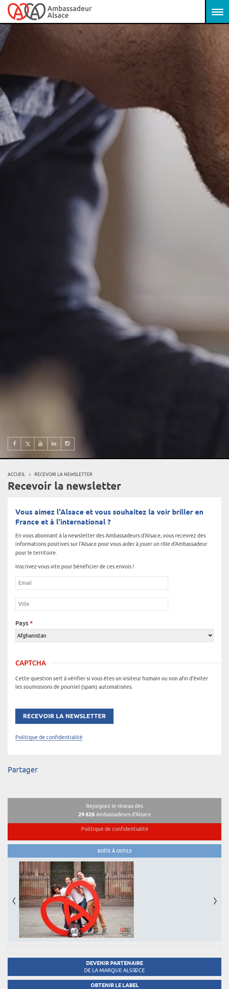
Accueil (16, 474)
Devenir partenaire (114, 966)
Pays (24, 623)
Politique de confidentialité (49, 737)
